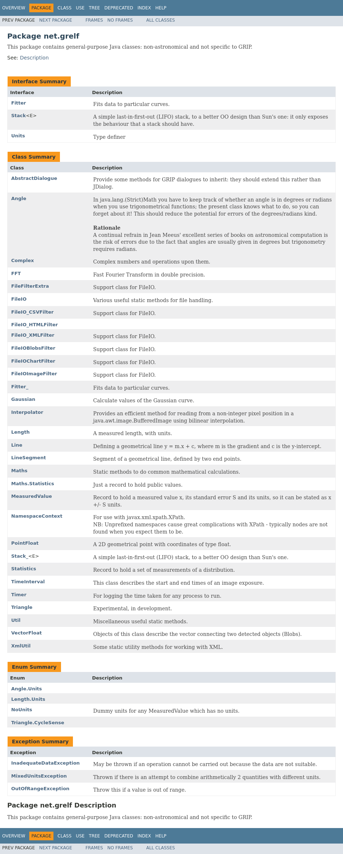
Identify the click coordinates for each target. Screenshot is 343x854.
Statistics (23, 568)
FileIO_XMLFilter (32, 335)
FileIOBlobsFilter (33, 348)
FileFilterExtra (30, 286)
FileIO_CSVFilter (32, 312)
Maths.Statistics (32, 483)
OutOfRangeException (40, 788)
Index (144, 7)
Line (16, 445)
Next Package (55, 20)
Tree (94, 7)
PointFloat (25, 543)
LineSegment (28, 457)
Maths (19, 470)
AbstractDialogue (34, 178)
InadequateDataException (45, 763)
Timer (18, 594)
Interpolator (27, 412)
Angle (18, 198)
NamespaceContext (36, 516)
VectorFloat (26, 633)
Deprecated (118, 7)
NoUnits (21, 709)
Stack (18, 115)
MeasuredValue (31, 496)
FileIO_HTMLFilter (34, 324)
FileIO (19, 299)
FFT (16, 273)
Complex (22, 260)
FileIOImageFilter (34, 373)
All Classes (160, 20)
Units (18, 135)
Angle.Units (26, 688)
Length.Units (28, 699)
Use (80, 7)
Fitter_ (20, 386)
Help (160, 7)
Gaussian (23, 399)
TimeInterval (28, 581)
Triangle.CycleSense (37, 722)
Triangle (21, 607)
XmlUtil (21, 646)
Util (16, 620)
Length (20, 432)
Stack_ (19, 556)
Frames (94, 20)
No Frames (120, 20)
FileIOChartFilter (33, 361)
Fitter (18, 103)
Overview (13, 7)
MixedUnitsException (39, 776)
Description (34, 58)
